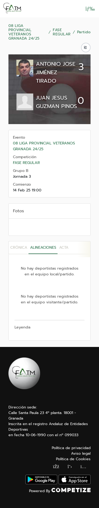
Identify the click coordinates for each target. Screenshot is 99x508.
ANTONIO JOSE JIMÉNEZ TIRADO (56, 72)
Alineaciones (43, 247)
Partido (84, 32)
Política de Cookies (73, 459)
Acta (63, 247)
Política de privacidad (71, 448)
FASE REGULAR (62, 32)
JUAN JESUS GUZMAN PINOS (56, 101)
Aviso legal (81, 453)
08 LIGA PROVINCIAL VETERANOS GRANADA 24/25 (24, 32)
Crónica (18, 247)
